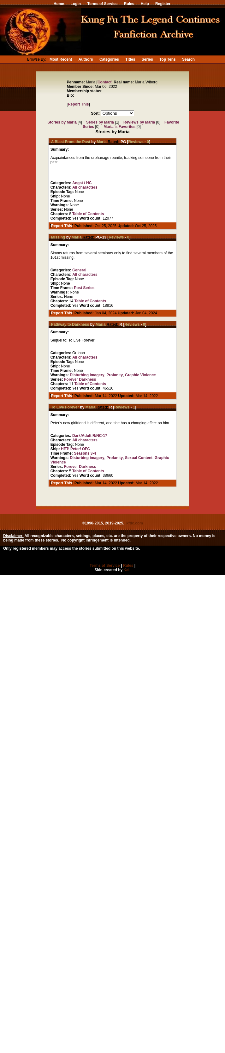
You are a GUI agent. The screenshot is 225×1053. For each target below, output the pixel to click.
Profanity (114, 375)
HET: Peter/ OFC (75, 449)
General (79, 270)
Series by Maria (100, 122)
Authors (86, 59)
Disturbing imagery (87, 375)
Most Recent (61, 59)
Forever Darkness (80, 379)
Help (145, 4)
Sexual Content (138, 458)
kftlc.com (134, 523)
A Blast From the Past (70, 142)
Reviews (136, 142)
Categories (109, 59)
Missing (58, 237)
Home (59, 4)
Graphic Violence (140, 375)
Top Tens (167, 59)
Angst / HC (82, 183)
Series (147, 59)
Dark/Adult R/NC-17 (89, 435)
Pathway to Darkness (70, 324)
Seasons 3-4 (85, 453)
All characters (84, 187)
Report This (78, 104)
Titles (130, 59)
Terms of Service (102, 4)
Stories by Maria (62, 122)
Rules (129, 4)
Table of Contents (88, 214)
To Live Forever (65, 407)
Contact (105, 82)
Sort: (95, 113)
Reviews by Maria (139, 122)
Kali (127, 570)
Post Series (84, 288)
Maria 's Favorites (119, 126)
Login (76, 4)
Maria (102, 142)
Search (188, 59)
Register (162, 4)
